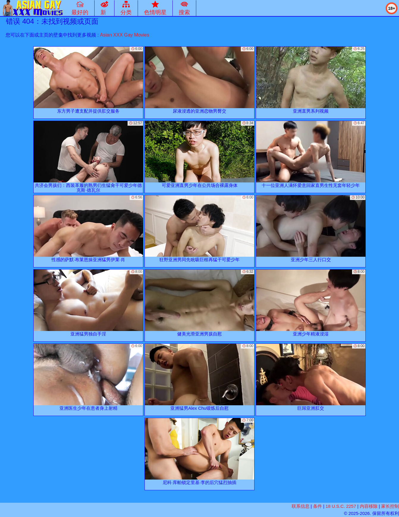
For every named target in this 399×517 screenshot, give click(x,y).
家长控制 (390, 506)
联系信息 (301, 506)
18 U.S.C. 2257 (341, 506)
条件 (317, 506)
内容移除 (369, 506)
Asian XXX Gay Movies (124, 34)
